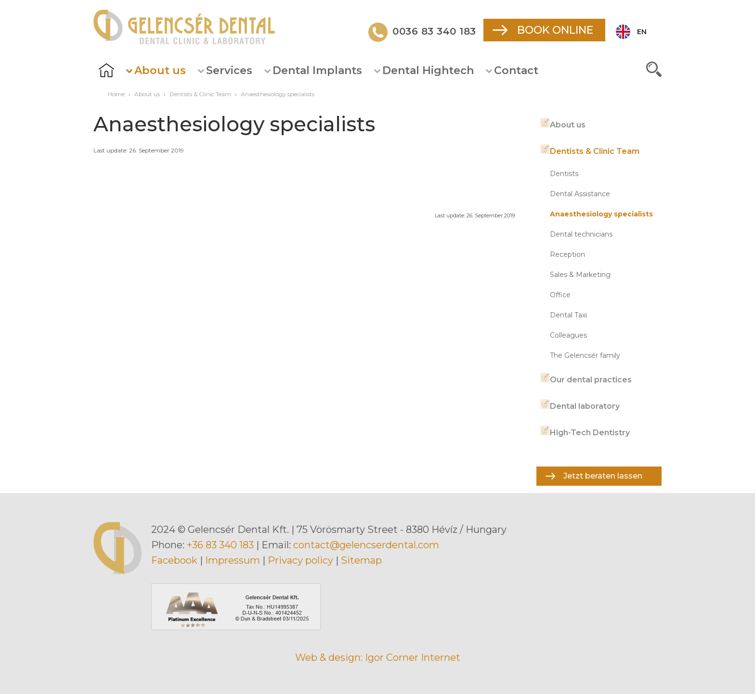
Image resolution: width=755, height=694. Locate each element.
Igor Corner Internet (412, 657)
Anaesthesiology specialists (601, 214)
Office (560, 294)
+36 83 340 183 (220, 545)
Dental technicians (581, 234)
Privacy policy (300, 560)
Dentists (564, 173)
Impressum (232, 560)
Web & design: (329, 657)
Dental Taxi (568, 315)
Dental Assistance (580, 193)
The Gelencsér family (585, 355)
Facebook (174, 560)
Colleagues (568, 335)
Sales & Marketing (580, 274)
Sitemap (361, 560)
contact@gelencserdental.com (366, 545)
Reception (567, 254)
